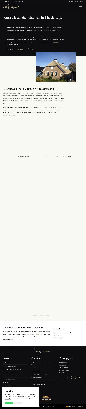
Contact (81, 1)
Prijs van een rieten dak (10, 366)
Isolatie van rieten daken (10, 372)
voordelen (55, 42)
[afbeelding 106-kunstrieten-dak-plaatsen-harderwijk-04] (23, 140)
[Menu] (81, 6)
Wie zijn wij (71, 1)
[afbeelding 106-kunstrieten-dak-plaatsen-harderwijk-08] (23, 218)
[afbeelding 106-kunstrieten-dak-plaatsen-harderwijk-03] (23, 288)
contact (38, 334)
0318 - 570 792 (8, 1)
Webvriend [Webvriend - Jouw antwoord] (80, 406)
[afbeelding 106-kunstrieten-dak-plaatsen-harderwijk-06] (23, 179)
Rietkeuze (7, 382)
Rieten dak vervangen (38, 368)
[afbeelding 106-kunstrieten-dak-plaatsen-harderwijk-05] (63, 140)
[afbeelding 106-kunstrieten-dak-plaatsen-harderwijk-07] (63, 179)
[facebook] (61, 377)
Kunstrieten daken (13, 348)
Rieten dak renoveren (38, 371)
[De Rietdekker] (11, 6)
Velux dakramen (44, 107)
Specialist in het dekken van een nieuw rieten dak (42, 363)
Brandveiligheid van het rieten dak (13, 369)
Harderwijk (24, 93)
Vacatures (76, 1)
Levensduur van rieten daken (12, 376)
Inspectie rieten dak (37, 381)
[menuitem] (71, 1)
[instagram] (67, 377)
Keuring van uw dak (37, 377)
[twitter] (79, 377)
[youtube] (73, 377)
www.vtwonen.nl (57, 335)
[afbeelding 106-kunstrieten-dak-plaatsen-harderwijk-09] (63, 218)
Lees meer (17, 403)
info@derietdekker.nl (18, 1)
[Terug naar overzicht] (43, 316)
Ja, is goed (9, 403)
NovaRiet (53, 27)
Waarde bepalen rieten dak (39, 384)
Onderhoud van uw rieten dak (40, 374)
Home (4, 348)
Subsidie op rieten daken (10, 386)
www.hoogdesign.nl (58, 338)
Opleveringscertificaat (10, 379)
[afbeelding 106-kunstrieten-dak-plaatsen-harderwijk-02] (63, 249)
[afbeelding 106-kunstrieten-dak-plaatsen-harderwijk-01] (23, 249)
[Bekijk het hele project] (19, 49)
